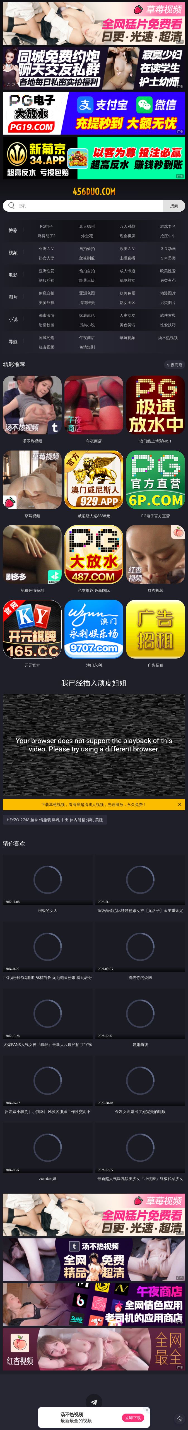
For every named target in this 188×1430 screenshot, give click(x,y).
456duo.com (94, 191)
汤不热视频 (168, 337)
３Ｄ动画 (168, 248)
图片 (13, 297)
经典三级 (87, 280)
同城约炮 (46, 337)
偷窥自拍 (46, 293)
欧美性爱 (168, 270)
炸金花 (87, 235)
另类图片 (168, 302)
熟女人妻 (46, 258)
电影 (13, 275)
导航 (13, 341)
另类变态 (168, 280)
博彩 (13, 230)
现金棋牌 (127, 235)
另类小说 (87, 324)
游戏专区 (168, 226)
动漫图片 (168, 293)
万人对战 (127, 226)
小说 (13, 319)
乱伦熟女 (127, 280)
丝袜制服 (87, 258)
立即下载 (133, 1417)
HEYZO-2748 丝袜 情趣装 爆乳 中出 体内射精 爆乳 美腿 (55, 819)
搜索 (174, 205)
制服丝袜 (46, 280)
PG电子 (46, 226)
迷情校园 (46, 324)
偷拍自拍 (87, 270)
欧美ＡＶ (127, 248)
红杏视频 (46, 347)
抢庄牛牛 (168, 235)
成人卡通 (127, 270)
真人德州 (87, 226)
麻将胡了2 (47, 235)
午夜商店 (87, 337)
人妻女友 (127, 315)
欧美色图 (127, 293)
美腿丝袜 (46, 302)
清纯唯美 (87, 302)
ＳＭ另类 (168, 258)
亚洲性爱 (46, 270)
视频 (13, 252)
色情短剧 (87, 347)
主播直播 (127, 258)
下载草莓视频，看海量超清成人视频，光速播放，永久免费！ (111, 804)
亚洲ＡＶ (46, 248)
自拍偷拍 (87, 248)
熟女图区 (127, 302)
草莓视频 (127, 337)
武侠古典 (168, 315)
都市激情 (46, 315)
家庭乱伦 (87, 315)
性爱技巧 (168, 324)
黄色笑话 (127, 324)
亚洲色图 (87, 293)
